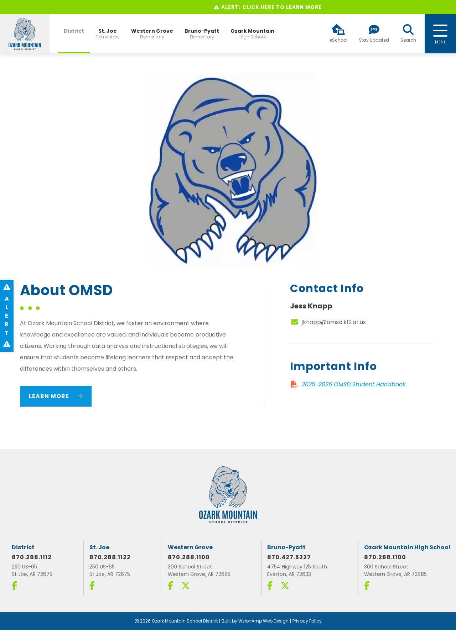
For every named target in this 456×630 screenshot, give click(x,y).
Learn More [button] (56, 396)
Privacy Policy (307, 621)
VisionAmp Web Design (263, 621)
